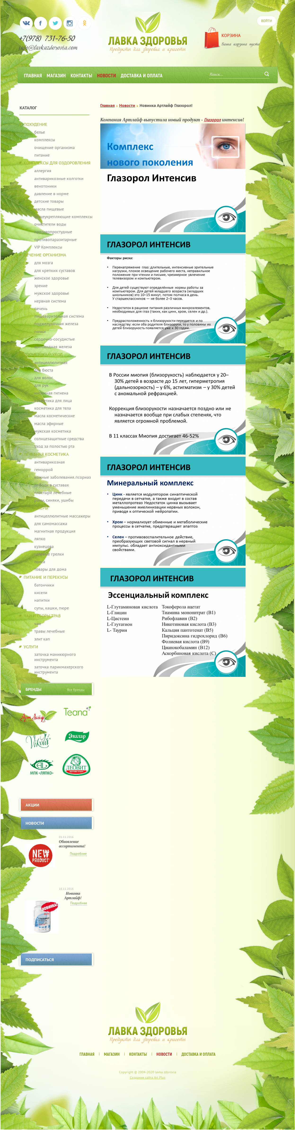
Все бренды (75, 690)
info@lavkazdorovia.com (48, 48)
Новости (106, 75)
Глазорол (212, 120)
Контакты (81, 75)
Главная (33, 75)
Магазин (56, 75)
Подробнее (78, 853)
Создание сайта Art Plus (147, 1077)
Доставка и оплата (142, 75)
